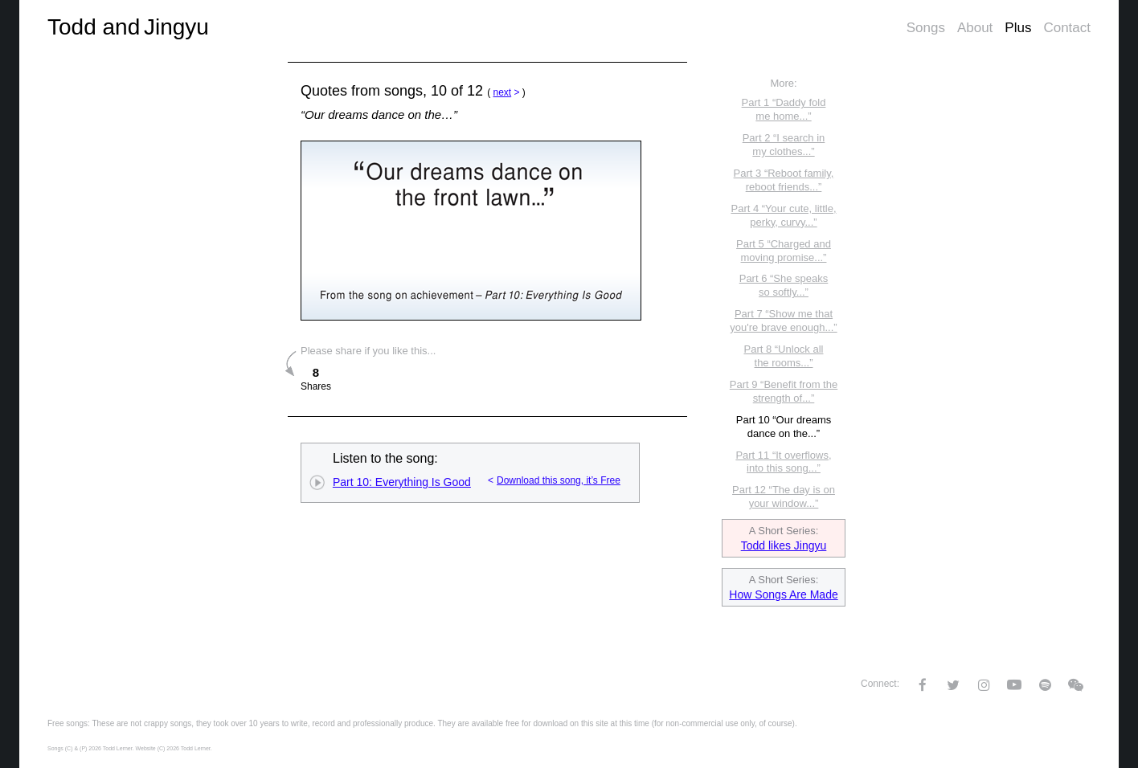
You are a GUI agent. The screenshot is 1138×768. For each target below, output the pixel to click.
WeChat (1075, 685)
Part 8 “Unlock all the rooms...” (784, 356)
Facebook (923, 685)
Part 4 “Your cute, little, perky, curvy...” (783, 215)
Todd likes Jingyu (784, 545)
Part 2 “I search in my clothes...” (784, 144)
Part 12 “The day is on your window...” (783, 496)
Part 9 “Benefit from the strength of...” (783, 391)
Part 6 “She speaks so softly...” (784, 285)
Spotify (1045, 685)
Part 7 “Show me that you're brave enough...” (783, 320)
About (975, 27)
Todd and (128, 26)
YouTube (1014, 684)
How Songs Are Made (783, 594)
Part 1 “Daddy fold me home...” (784, 109)
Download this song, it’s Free (558, 480)
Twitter (953, 685)
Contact (1067, 27)
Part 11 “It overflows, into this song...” (783, 462)
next (502, 92)
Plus (1018, 27)
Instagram (984, 685)
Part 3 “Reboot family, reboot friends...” (784, 180)
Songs (926, 27)
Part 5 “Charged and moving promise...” (783, 250)
